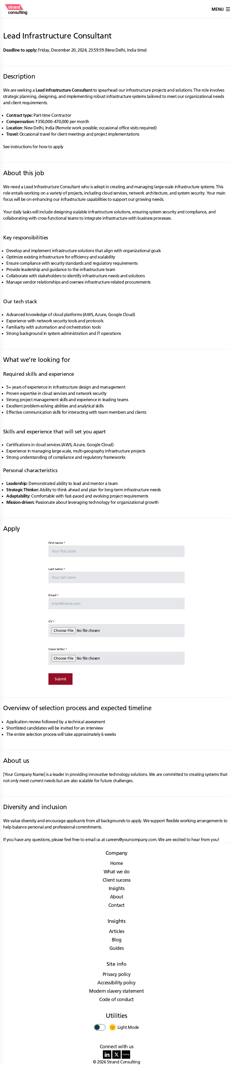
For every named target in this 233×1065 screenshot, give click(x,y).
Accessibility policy (116, 983)
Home (116, 863)
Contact (116, 905)
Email (52, 595)
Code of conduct (116, 999)
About (116, 897)
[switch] (100, 1027)
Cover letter (56, 649)
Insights (117, 888)
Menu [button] (221, 9)
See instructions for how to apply (33, 146)
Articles (116, 931)
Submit (60, 679)
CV (50, 621)
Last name (55, 569)
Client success (116, 880)
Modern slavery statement (116, 991)
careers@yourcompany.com (131, 839)
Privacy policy (116, 974)
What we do (117, 872)
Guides (116, 948)
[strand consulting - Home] (17, 9)
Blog (116, 940)
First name (55, 543)
